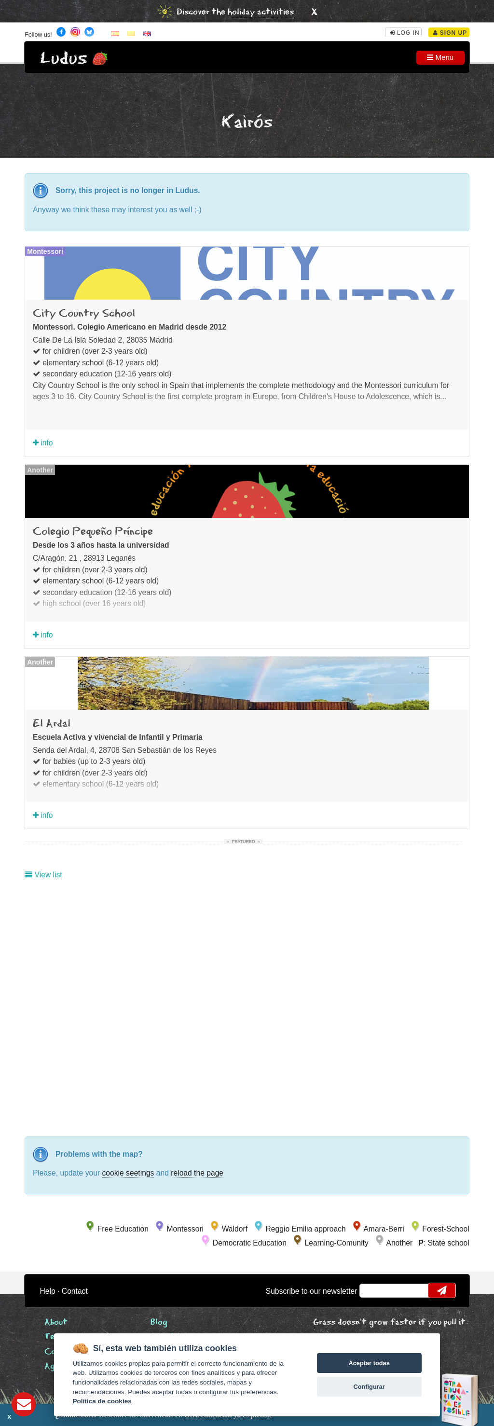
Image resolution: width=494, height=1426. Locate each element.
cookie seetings (128, 1173)
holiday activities (261, 12)
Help (47, 1291)
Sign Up (450, 32)
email (373, 1290)
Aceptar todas (368, 1363)
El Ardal (51, 724)
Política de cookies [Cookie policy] (101, 1401)
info (43, 443)
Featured (243, 841)
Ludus (63, 58)
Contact (75, 1291)
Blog (159, 1322)
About (56, 1322)
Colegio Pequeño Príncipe (93, 532)
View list (43, 875)
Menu (440, 57)
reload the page (197, 1173)
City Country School (84, 313)
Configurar (368, 1386)
